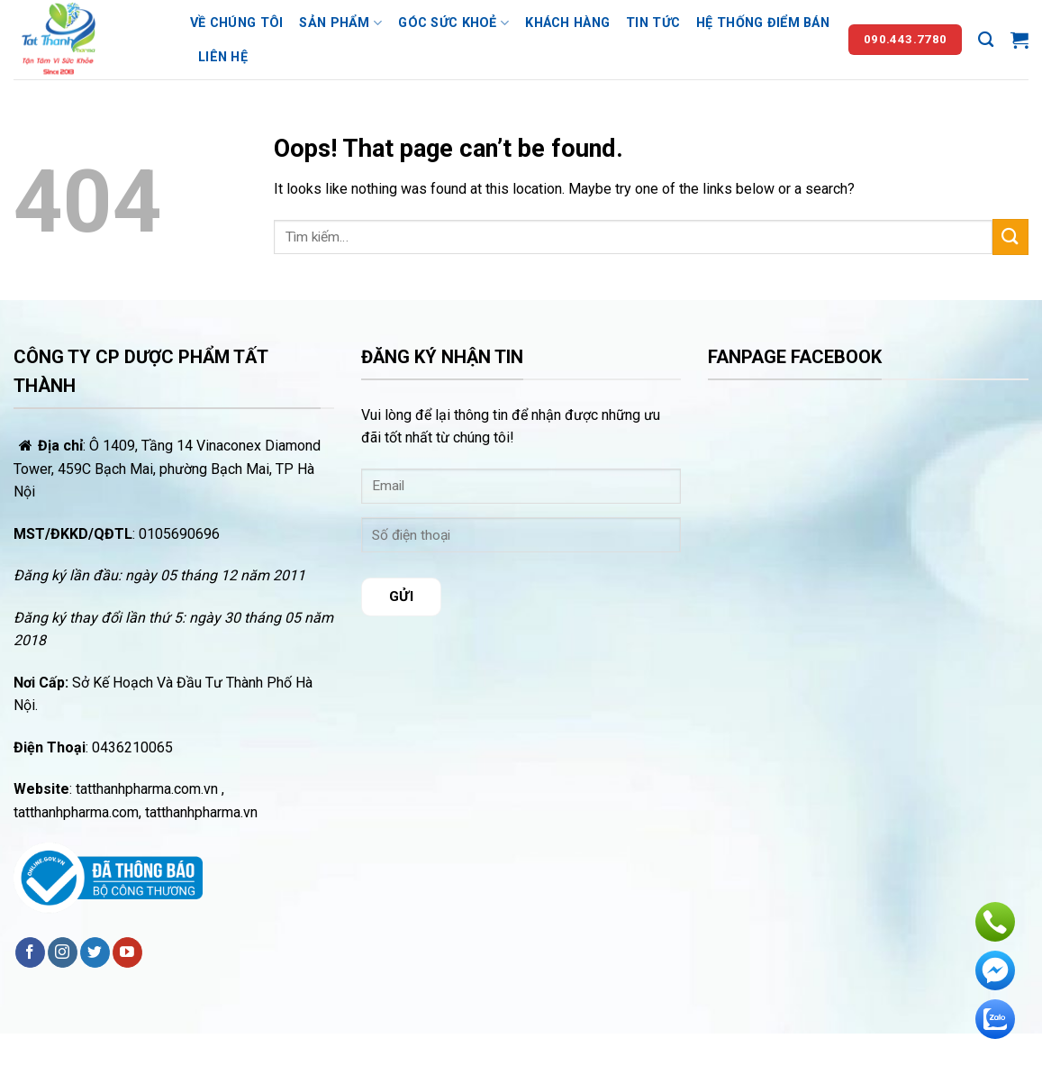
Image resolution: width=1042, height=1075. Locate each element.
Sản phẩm (340, 23)
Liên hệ (223, 57)
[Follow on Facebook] (30, 952)
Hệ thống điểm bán (762, 23)
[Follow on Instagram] (62, 952)
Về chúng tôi (236, 23)
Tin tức (653, 23)
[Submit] (1010, 236)
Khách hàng (567, 23)
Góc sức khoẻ (453, 23)
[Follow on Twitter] (95, 952)
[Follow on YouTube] (127, 952)
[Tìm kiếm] (985, 40)
